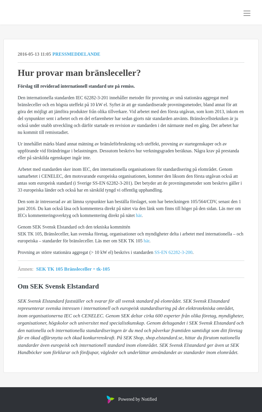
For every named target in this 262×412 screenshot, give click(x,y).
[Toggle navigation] (247, 13)
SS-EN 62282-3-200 (174, 252)
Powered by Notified (131, 399)
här (139, 215)
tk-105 (102, 269)
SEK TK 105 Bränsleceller (65, 269)
